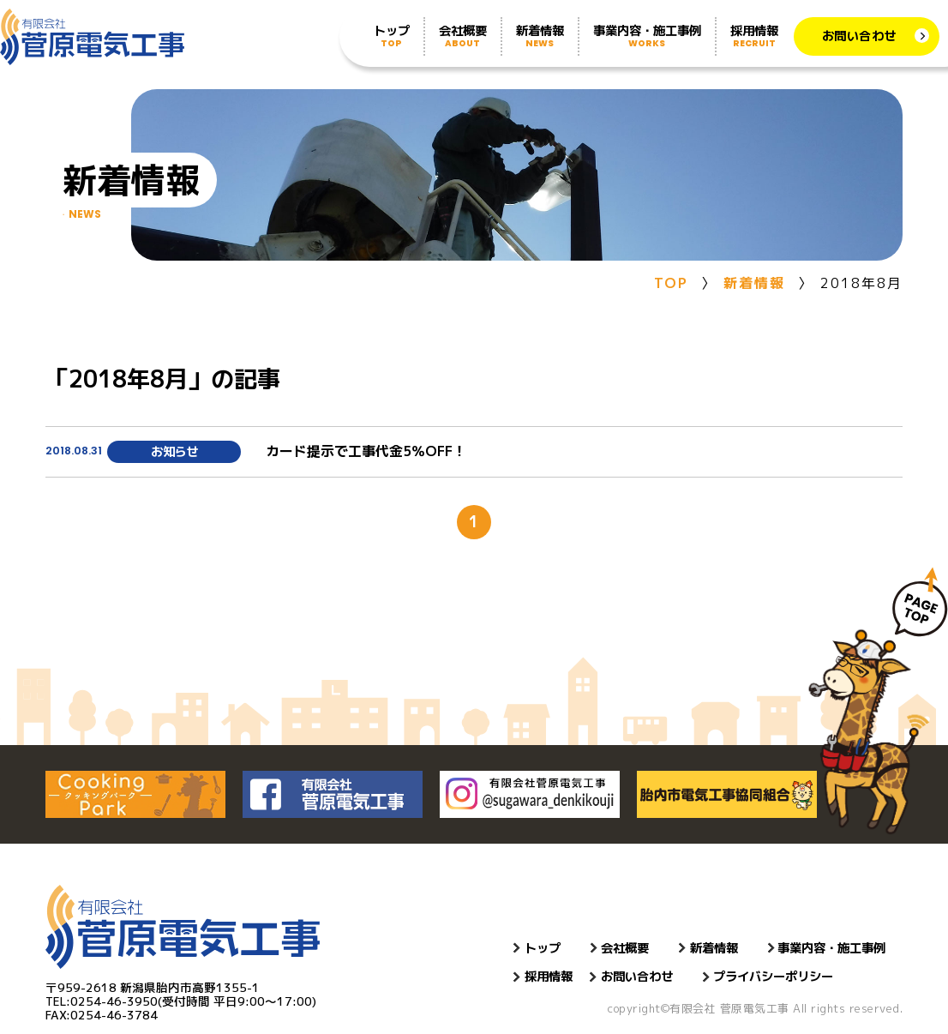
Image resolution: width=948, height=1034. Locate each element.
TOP (671, 283)
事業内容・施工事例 (647, 36)
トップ (392, 36)
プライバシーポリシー (773, 976)
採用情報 (754, 36)
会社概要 (463, 36)
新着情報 (540, 36)
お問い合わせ (859, 36)
